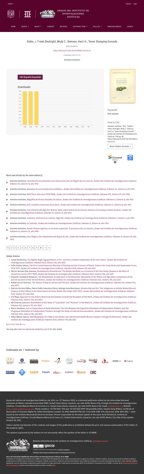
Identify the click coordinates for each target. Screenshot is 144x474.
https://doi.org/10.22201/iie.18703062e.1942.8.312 (72, 51)
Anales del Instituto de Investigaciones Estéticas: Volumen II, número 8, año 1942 (98, 199)
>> (49, 248)
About (37, 27)
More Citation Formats (119, 146)
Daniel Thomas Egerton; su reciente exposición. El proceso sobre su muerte (60, 228)
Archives (63, 27)
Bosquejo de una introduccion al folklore (45, 189)
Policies (97, 27)
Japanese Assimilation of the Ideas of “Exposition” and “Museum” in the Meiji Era (57, 302)
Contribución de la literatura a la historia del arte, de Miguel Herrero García (60, 181)
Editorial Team (79, 27)
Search (130, 27)
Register (128, 4)
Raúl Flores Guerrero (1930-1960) (41, 194)
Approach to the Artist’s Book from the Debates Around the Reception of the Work (56, 297)
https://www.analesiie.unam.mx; (20, 409)
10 (41, 248)
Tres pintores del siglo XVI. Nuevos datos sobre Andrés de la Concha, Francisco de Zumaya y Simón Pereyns (74, 210)
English (12, 4)
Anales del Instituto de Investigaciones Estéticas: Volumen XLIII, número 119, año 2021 (58, 268)
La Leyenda (32, 223)
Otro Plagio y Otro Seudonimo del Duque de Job (48, 237)
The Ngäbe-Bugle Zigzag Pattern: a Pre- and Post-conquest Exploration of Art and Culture (66, 260)
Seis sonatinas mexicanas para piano (43, 205)
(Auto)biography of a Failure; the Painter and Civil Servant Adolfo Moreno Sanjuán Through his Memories (75, 317)
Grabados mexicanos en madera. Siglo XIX (45, 218)
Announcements (114, 27)
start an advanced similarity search (33, 329)
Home (13, 27)
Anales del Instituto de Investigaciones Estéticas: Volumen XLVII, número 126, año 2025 (76, 274)
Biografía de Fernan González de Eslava (44, 199)
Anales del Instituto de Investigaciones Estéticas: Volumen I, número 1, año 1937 (99, 218)
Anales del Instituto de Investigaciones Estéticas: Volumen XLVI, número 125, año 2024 (83, 280)
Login (135, 4)
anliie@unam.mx (115, 406)
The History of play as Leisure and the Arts (51, 283)
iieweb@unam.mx (100, 441)
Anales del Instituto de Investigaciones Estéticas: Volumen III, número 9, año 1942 (99, 189)
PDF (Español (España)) (30, 77)
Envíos (24, 27)
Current (50, 27)
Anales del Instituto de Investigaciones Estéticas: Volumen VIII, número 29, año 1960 (93, 194)
